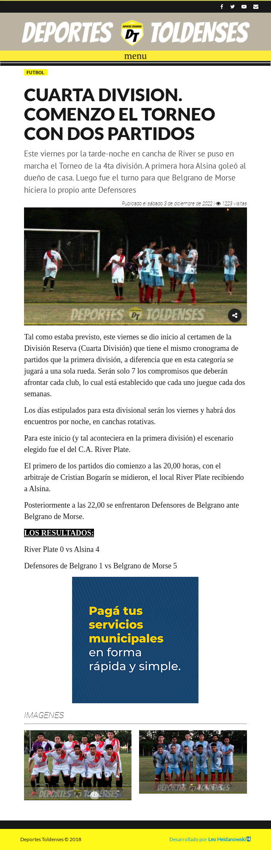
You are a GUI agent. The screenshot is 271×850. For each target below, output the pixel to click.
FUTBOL (36, 72)
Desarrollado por (210, 839)
